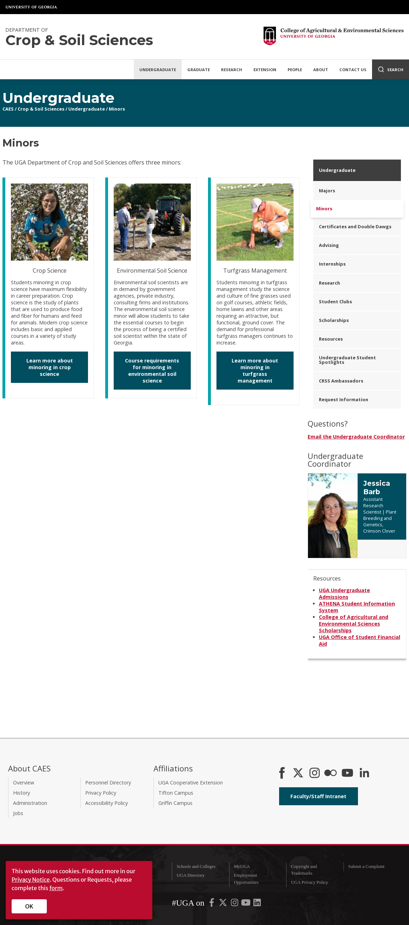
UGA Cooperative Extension (190, 782)
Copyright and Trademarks (304, 870)
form (56, 888)
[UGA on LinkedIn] (257, 904)
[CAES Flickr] (330, 773)
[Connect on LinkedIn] (364, 773)
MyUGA (242, 866)
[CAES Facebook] (281, 773)
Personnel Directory (108, 782)
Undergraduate (157, 69)
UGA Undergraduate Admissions (344, 593)
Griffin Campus (175, 803)
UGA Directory (190, 875)
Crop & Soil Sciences (41, 109)
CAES (8, 109)
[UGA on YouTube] (246, 904)
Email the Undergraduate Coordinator (356, 436)
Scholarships (334, 320)
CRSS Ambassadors (341, 381)
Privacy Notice (31, 879)
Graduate (198, 69)
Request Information (343, 399)
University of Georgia (32, 7)
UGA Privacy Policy (309, 882)
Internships (332, 264)
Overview (23, 782)
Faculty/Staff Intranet (318, 796)
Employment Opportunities (246, 878)
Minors (117, 109)
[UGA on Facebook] (212, 904)
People (295, 69)
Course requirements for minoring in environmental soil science (152, 370)
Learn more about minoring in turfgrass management (255, 370)
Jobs (18, 813)
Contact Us (352, 69)
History (21, 792)
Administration (30, 803)
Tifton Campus (175, 792)
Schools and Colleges (196, 866)
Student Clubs (335, 301)
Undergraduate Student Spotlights (347, 359)
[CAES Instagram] (314, 773)
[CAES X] (298, 773)
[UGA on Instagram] (235, 904)
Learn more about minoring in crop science (49, 367)
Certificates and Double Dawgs (355, 226)
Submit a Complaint (366, 866)
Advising (329, 245)
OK (29, 906)
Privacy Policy (100, 792)
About (320, 69)
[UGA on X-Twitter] (223, 904)
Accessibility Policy (106, 803)
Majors (327, 190)
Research (231, 69)
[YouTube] (347, 773)
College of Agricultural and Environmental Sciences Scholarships (353, 624)
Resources (331, 339)
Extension (264, 69)
